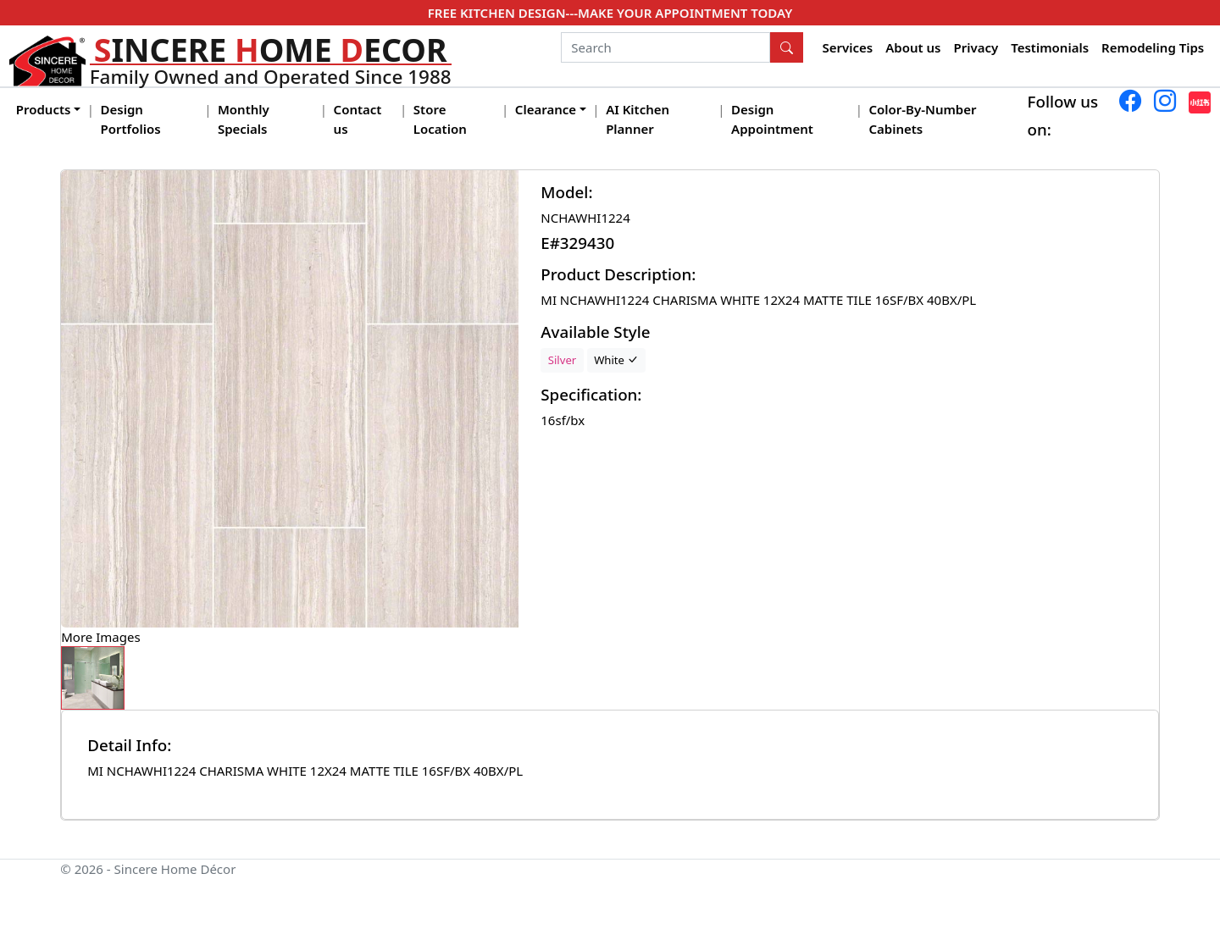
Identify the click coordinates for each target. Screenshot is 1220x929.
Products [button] (43, 109)
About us (912, 47)
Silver (562, 360)
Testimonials (1050, 47)
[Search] (665, 47)
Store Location (440, 119)
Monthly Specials (243, 119)
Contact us (358, 119)
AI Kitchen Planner (637, 119)
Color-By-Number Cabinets (922, 119)
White (616, 360)
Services (848, 47)
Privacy (975, 47)
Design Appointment (772, 119)
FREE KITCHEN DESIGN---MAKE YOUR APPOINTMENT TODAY (610, 12)
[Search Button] (787, 47)
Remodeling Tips (1152, 47)
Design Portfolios (131, 119)
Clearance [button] (545, 109)
